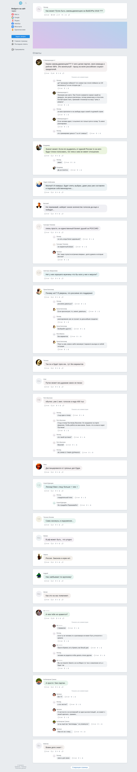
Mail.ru (15, 14)
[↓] (66, 15)
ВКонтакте (17, 26)
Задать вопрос (20, 36)
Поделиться (69, 15)
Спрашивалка (18, 49)
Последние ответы (20, 44)
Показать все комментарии (80, 77)
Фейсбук (16, 23)
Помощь (23, 766)
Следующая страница (80, 767)
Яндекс (16, 20)
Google (15, 17)
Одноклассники (18, 30)
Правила (17, 766)
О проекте (20, 765)
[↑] (62, 15)
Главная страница (19, 41)
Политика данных (20, 768)
